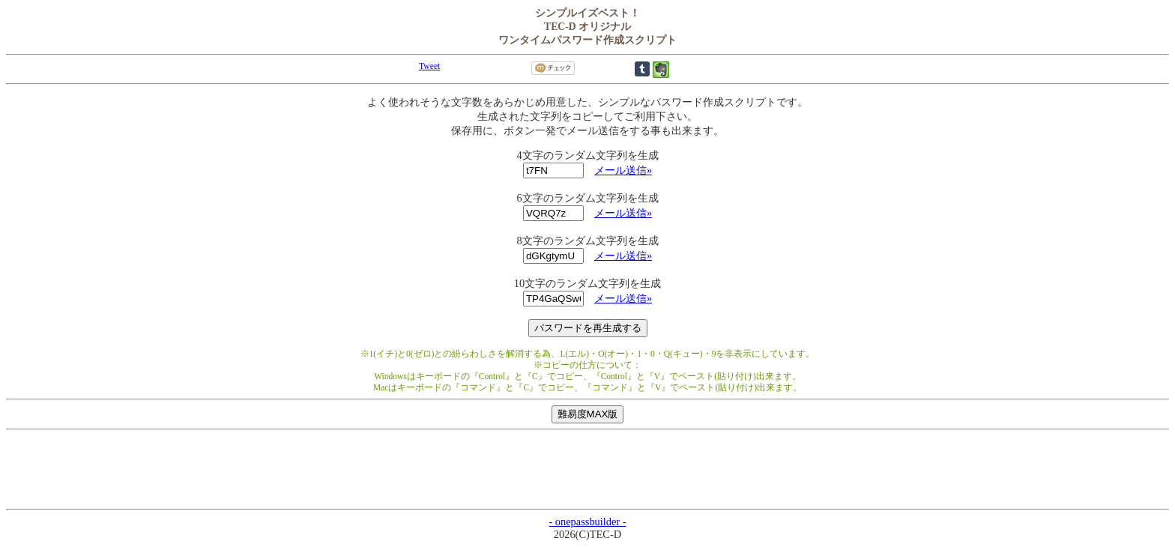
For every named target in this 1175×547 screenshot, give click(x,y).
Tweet (429, 66)
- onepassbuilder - (587, 522)
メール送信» (623, 170)
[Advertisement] (587, 470)
